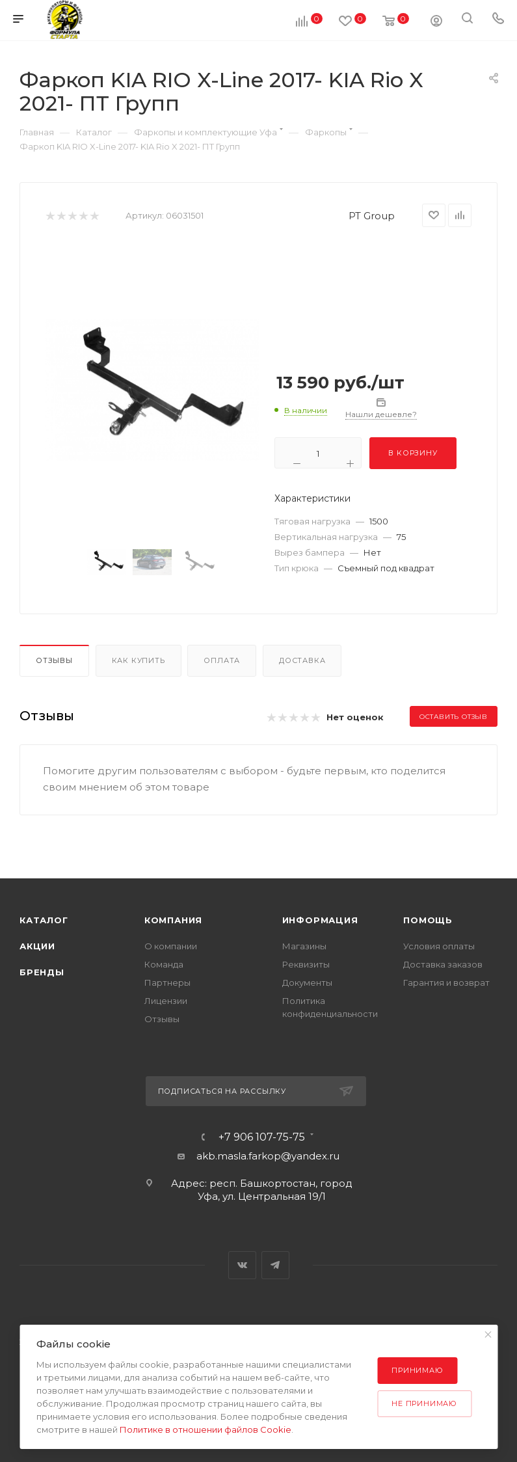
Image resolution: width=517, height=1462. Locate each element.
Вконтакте (242, 1265)
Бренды (42, 972)
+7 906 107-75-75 (262, 1137)
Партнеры (167, 982)
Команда (163, 964)
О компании (170, 946)
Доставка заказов (443, 964)
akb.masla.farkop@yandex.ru (267, 1156)
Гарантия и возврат (446, 982)
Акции (37, 946)
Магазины (304, 946)
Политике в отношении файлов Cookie (205, 1429)
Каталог (44, 920)
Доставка (302, 660)
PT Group (372, 216)
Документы (307, 982)
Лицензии (165, 1000)
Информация (320, 920)
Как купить (138, 660)
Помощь (428, 920)
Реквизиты (306, 964)
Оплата (222, 660)
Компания (173, 920)
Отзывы (54, 660)
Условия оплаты (439, 946)
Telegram (275, 1265)
